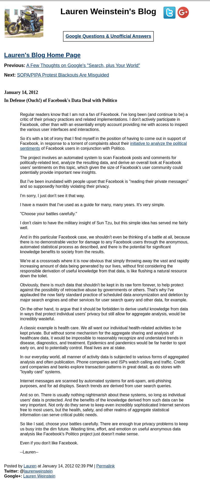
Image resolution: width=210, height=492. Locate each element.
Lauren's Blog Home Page (42, 54)
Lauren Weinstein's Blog (108, 11)
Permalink (105, 466)
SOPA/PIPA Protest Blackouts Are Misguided (63, 75)
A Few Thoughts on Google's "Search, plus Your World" (83, 65)
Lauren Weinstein (39, 476)
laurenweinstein (38, 471)
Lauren (30, 466)
